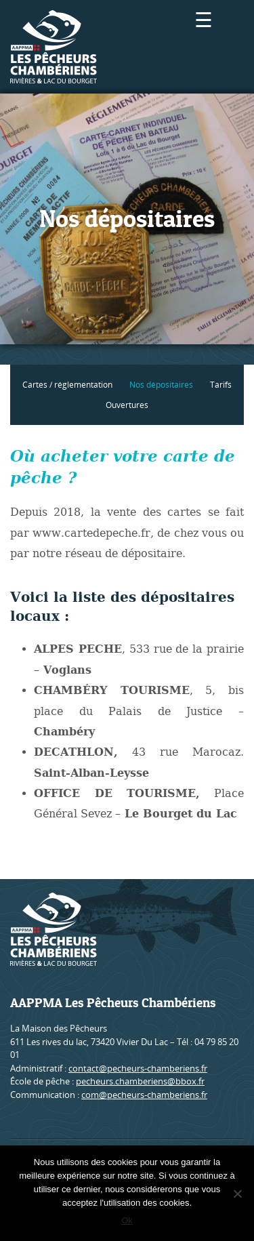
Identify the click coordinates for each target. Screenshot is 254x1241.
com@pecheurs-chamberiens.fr (144, 1095)
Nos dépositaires (161, 384)
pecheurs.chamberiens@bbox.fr (140, 1081)
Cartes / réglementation (67, 384)
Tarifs (221, 384)
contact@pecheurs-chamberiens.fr (137, 1068)
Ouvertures (127, 405)
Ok (127, 1220)
